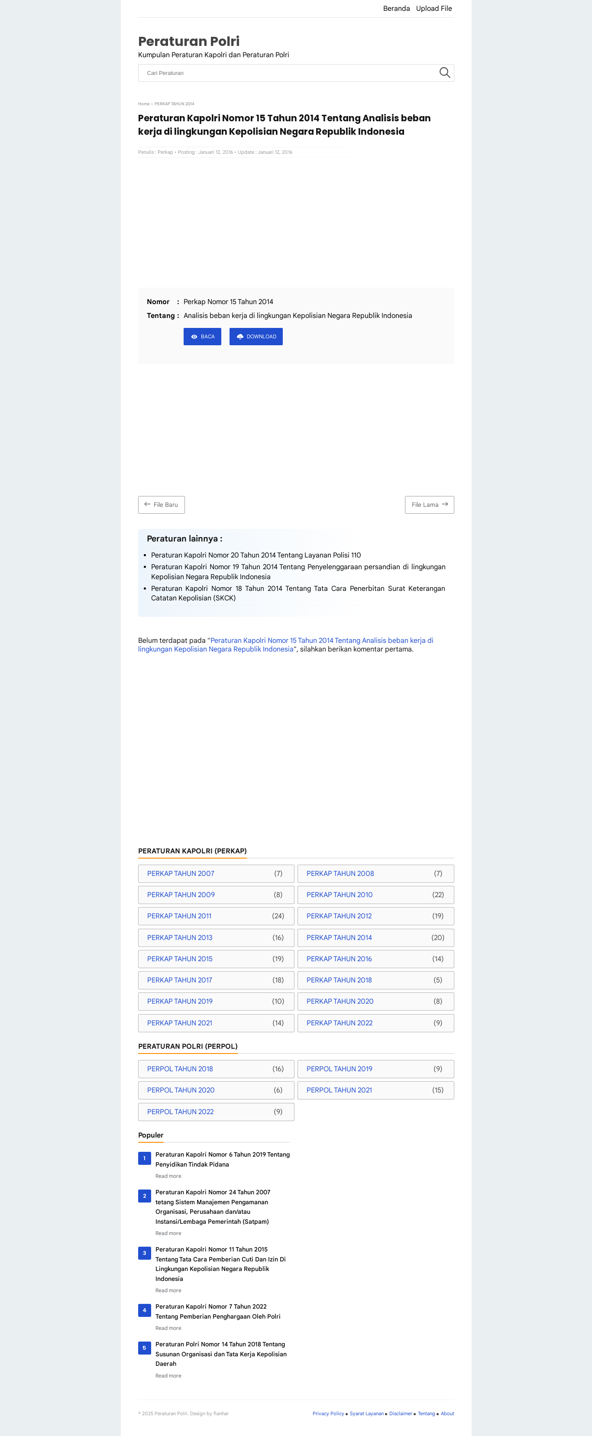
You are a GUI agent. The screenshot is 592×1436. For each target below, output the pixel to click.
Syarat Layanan (367, 1413)
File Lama (431, 504)
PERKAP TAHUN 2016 (339, 959)
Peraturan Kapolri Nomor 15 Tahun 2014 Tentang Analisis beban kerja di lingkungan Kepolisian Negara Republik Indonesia (285, 645)
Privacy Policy (328, 1413)
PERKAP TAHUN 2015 (180, 959)
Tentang (426, 1413)
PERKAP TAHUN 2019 (180, 1001)
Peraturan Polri (188, 41)
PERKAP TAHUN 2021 (179, 1023)
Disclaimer (400, 1413)
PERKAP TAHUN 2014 (339, 938)
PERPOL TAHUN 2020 (181, 1090)
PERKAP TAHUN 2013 (180, 938)
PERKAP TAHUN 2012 (339, 916)
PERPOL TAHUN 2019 (339, 1069)
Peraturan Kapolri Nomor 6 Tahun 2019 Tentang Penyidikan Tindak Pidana (222, 1159)
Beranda (396, 8)
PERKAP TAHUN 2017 (179, 980)
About (447, 1413)
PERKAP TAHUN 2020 (340, 1001)
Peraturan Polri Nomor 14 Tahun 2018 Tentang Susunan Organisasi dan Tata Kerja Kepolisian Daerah (221, 1354)
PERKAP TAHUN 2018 (339, 980)
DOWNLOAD (261, 336)
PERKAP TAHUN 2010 (340, 895)
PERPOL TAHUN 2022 (180, 1112)
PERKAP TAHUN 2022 (339, 1023)
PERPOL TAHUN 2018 (180, 1069)
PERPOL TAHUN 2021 (339, 1090)
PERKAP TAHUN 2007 (180, 873)
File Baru (160, 504)
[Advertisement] (296, 222)
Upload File (434, 8)
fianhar (221, 1413)
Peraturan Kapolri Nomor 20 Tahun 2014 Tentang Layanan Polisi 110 (256, 555)
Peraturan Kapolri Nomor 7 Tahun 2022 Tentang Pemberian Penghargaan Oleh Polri (218, 1311)
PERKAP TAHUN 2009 (181, 895)
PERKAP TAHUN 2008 (340, 873)
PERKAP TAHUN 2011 (179, 916)
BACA (208, 336)
